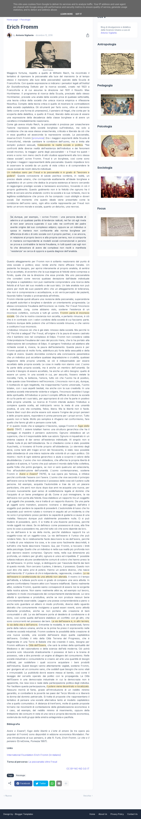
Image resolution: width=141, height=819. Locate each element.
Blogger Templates (24, 814)
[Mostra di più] (66, 783)
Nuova (8, 795)
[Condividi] (86, 35)
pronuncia (38, 138)
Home (92, 814)
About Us (103, 814)
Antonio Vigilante (109, 33)
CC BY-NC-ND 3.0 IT (77, 768)
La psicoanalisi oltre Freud (43, 761)
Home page (12, 19)
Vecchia (87, 795)
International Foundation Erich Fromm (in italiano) (34, 754)
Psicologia (25, 19)
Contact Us (132, 814)
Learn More (66, 14)
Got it (79, 14)
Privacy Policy (117, 814)
